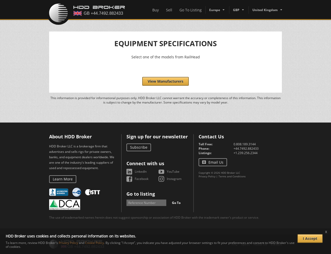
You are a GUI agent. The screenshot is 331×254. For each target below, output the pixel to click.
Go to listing (140, 194)
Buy (155, 9)
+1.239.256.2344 (246, 153)
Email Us (215, 162)
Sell (169, 9)
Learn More (63, 179)
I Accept (310, 238)
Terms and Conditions (232, 176)
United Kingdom (265, 10)
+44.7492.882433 (246, 148)
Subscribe (138, 147)
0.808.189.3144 (245, 144)
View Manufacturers (165, 81)
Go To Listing (190, 9)
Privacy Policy (207, 176)
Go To (176, 203)
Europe (214, 10)
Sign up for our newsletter (157, 136)
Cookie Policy (94, 243)
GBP (236, 10)
